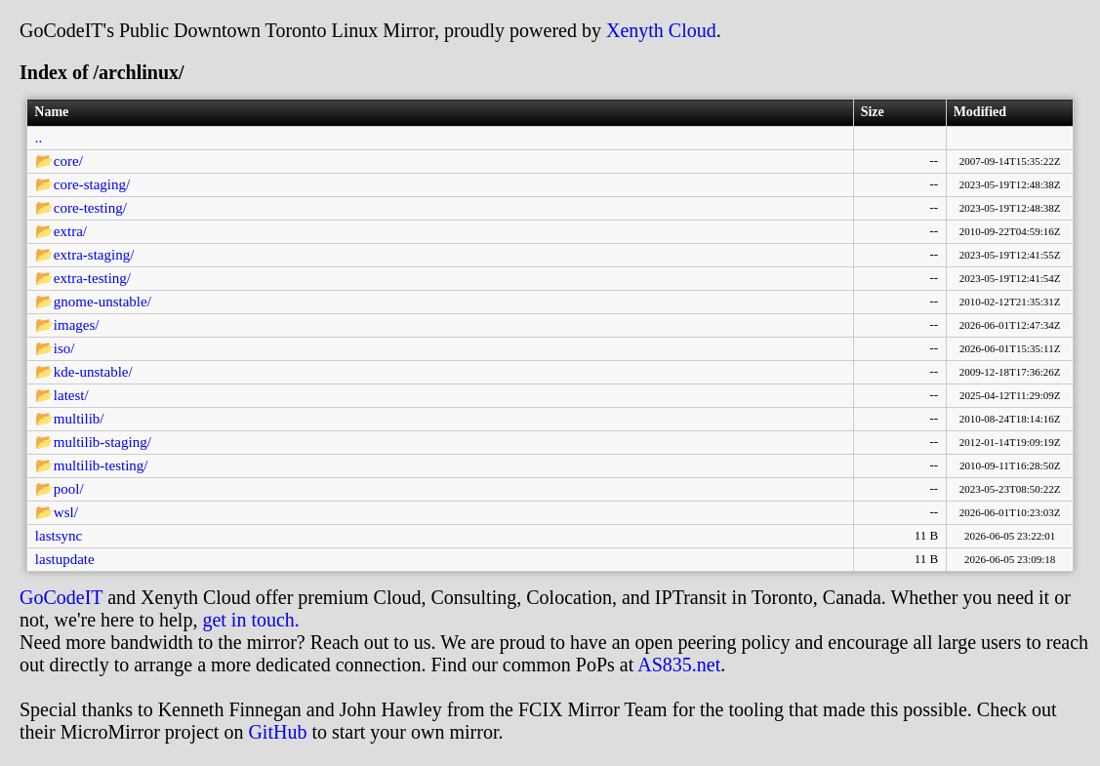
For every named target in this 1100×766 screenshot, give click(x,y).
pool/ (69, 489)
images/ (77, 325)
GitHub (277, 732)
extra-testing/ (92, 278)
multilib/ (79, 418)
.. (39, 137)
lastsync (58, 536)
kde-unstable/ (93, 372)
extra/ (70, 231)
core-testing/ (90, 208)
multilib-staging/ (102, 442)
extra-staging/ (94, 254)
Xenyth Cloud (661, 30)
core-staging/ (92, 184)
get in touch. (250, 619)
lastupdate (65, 559)
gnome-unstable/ (102, 301)
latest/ (71, 395)
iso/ (64, 348)
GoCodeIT (61, 597)
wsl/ (66, 512)
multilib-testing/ (101, 465)
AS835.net (678, 664)
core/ (68, 161)
